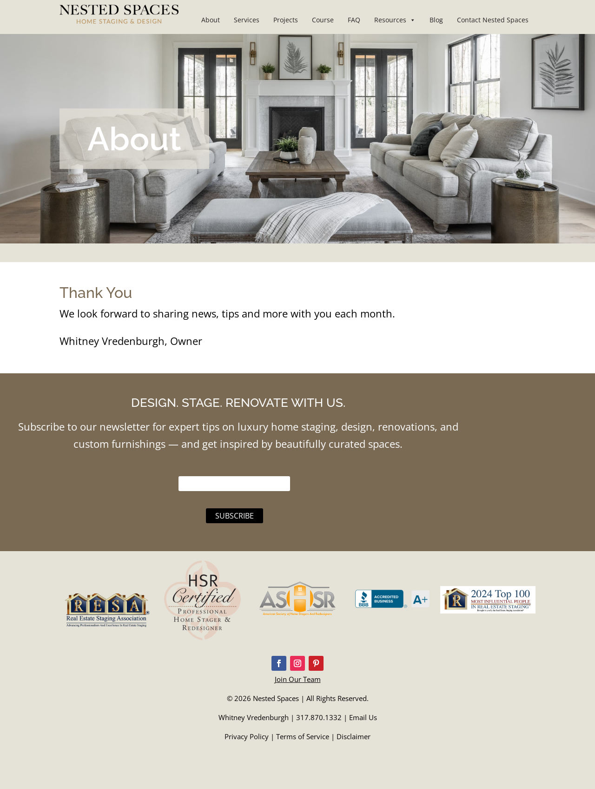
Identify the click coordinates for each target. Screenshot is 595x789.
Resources (395, 19)
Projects (285, 19)
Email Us (363, 717)
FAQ (354, 19)
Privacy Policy (247, 736)
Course (323, 19)
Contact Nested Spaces (493, 19)
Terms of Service (302, 736)
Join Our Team (298, 679)
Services (246, 19)
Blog (436, 19)
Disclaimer (353, 736)
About (210, 19)
